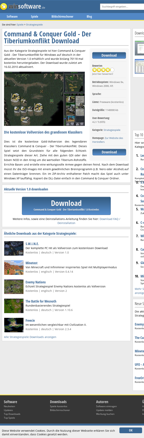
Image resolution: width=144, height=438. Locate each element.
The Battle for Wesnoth (41, 301)
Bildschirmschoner (62, 16)
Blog (89, 16)
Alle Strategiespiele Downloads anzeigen (30, 337)
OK (130, 430)
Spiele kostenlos (58, 406)
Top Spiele (9, 417)
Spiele (34, 16)
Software (12, 16)
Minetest (31, 263)
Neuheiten (9, 406)
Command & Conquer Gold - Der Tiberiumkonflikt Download (47, 37)
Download (109, 55)
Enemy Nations (36, 282)
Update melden (104, 410)
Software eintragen (106, 406)
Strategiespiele (112, 130)
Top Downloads (12, 414)
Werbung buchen (105, 414)
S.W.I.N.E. (32, 243)
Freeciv (30, 320)
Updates (8, 410)
